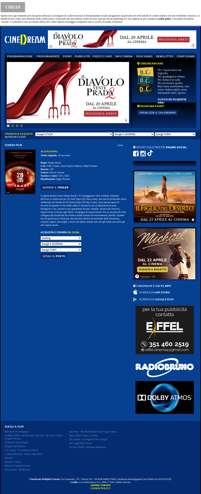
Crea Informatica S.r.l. (90, 482)
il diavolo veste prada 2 (17, 442)
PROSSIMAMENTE (48, 56)
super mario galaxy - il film (83, 435)
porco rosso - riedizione (17, 469)
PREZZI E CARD (102, 56)
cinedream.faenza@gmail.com (132, 479)
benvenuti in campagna (17, 431)
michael (9, 457)
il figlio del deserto (15, 446)
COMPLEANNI (186, 56)
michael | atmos (13, 461)
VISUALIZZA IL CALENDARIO (157, 112)
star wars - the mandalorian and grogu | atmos (93, 431)
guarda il (55, 187)
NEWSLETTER (164, 56)
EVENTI (67, 56)
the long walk (80, 443)
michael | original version (18, 465)
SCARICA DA (154, 292)
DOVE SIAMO (144, 56)
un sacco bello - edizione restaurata (87, 447)
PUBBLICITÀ (82, 56)
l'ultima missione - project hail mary (23, 454)
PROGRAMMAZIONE (20, 56)
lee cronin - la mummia (21, 450)
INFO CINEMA (124, 56)
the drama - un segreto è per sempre (88, 439)
